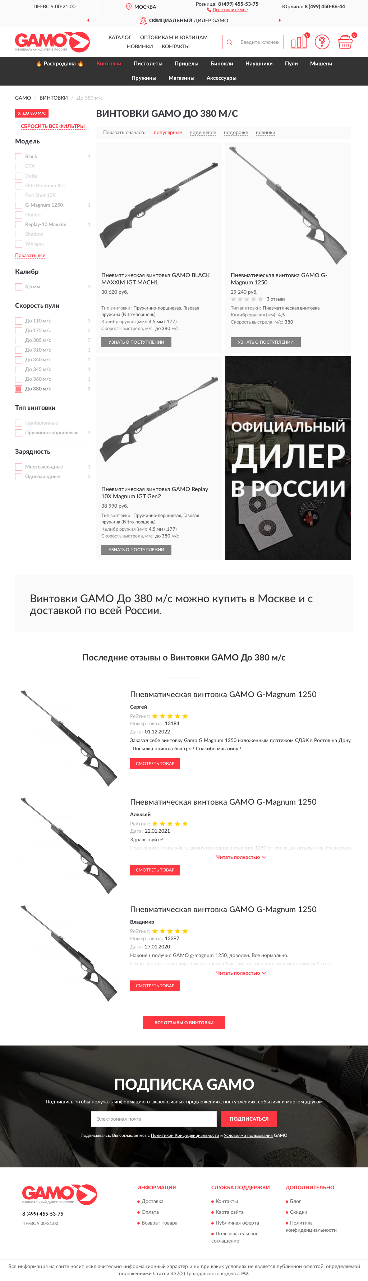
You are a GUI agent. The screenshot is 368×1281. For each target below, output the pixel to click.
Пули (291, 64)
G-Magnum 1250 (44, 205)
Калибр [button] (26, 272)
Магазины (181, 78)
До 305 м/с (38, 340)
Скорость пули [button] (37, 306)
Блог (295, 1201)
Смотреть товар (155, 763)
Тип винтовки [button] (35, 408)
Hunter (33, 215)
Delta (31, 176)
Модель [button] (27, 141)
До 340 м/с (38, 359)
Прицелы (186, 64)
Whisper (34, 244)
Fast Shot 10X (40, 195)
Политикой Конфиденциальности (185, 1135)
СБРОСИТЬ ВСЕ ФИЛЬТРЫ (53, 126)
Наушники (259, 64)
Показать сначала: (124, 132)
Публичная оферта (237, 1223)
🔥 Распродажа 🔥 (60, 64)
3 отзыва (276, 299)
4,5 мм (32, 286)
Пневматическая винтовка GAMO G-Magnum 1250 (223, 695)
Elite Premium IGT (45, 185)
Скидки (298, 1212)
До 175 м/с (38, 330)
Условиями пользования (248, 1135)
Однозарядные (42, 476)
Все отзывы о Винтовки (184, 1023)
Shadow (34, 234)
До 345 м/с (38, 369)
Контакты (176, 46)
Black (31, 156)
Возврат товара (160, 1223)
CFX (29, 166)
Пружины (144, 78)
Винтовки (108, 64)
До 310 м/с (38, 350)
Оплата (150, 1212)
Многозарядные (44, 467)
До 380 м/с (38, 389)
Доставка (153, 1201)
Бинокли (222, 64)
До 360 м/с (38, 379)
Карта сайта (230, 1212)
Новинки (140, 46)
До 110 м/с (38, 321)
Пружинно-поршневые (51, 432)
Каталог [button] (120, 37)
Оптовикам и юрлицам (174, 37)
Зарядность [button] (32, 452)
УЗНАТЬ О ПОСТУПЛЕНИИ (136, 342)
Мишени (321, 64)
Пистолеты (148, 64)
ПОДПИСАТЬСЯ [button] (249, 1119)
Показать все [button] (30, 255)
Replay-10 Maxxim (45, 224)
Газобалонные (41, 423)
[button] (227, 9)
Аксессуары (221, 78)
